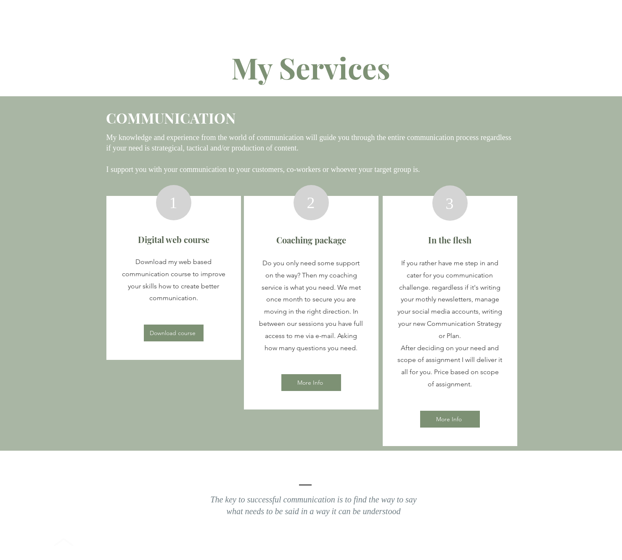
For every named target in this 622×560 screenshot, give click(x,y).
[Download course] (174, 333)
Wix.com (380, 546)
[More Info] (311, 382)
